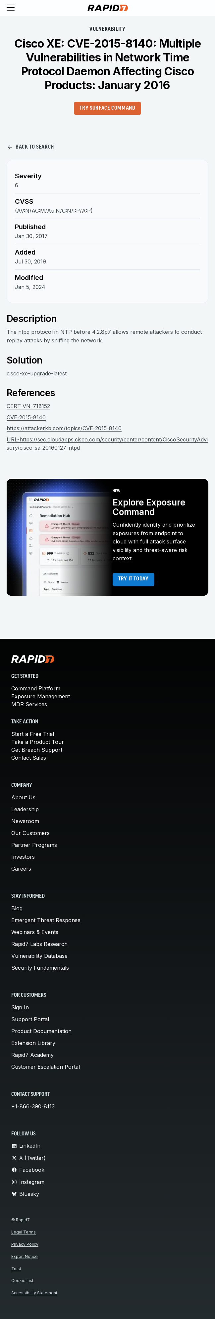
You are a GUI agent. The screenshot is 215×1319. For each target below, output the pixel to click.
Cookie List (22, 1280)
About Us (23, 797)
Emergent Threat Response (46, 920)
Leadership (25, 809)
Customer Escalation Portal (45, 1066)
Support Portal (30, 1019)
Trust (16, 1268)
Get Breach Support (36, 749)
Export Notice (24, 1256)
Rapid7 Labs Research (39, 944)
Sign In (20, 1007)
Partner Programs (34, 845)
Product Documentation (41, 1031)
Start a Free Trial (32, 734)
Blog (17, 908)
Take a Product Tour (37, 742)
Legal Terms (23, 1232)
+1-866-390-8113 (33, 1106)
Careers (21, 868)
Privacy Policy (24, 1244)
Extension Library (33, 1043)
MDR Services (29, 704)
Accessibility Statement (34, 1292)
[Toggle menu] (11, 8)
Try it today (133, 579)
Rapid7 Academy (32, 1055)
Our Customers (30, 833)
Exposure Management (40, 696)
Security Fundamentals (40, 967)
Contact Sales (28, 757)
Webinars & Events (34, 932)
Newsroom (25, 821)
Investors (23, 856)
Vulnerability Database (39, 956)
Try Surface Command (107, 108)
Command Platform (35, 688)
